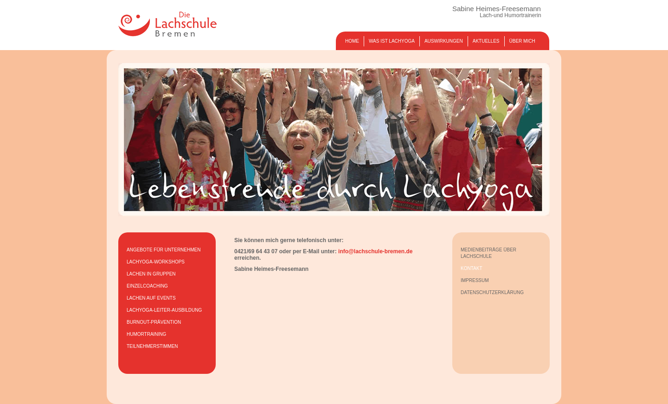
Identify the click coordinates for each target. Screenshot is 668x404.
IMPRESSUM (475, 280)
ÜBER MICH (522, 41)
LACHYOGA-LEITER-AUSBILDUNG (164, 310)
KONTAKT (471, 268)
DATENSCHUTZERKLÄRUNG (492, 292)
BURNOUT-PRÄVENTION (154, 322)
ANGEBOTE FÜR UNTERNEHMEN (163, 249)
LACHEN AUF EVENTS (151, 298)
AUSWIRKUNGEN (443, 41)
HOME (352, 41)
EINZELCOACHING (147, 286)
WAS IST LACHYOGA (392, 41)
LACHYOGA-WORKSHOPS (156, 261)
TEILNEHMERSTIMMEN (152, 346)
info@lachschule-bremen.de (375, 251)
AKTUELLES (486, 41)
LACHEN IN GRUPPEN (151, 273)
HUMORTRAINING (146, 334)
